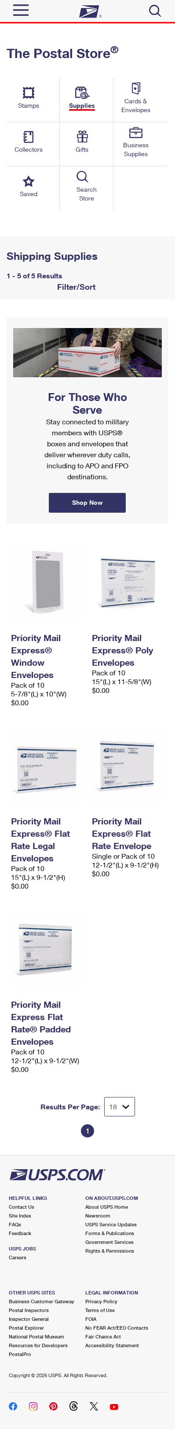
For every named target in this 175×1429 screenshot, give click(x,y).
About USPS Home (106, 1207)
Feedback (20, 1233)
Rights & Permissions (109, 1251)
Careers (17, 1257)
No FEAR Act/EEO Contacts (116, 1328)
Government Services (109, 1242)
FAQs (15, 1224)
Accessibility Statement (112, 1345)
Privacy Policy (101, 1301)
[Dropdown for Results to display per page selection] (119, 1106)
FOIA (90, 1319)
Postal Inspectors (29, 1310)
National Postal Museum (36, 1336)
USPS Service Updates (111, 1224)
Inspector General (29, 1319)
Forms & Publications (109, 1233)
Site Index (20, 1215)
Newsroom (97, 1215)
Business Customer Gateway (41, 1301)
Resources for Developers (38, 1345)
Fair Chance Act (103, 1336)
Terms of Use (100, 1310)
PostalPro (20, 1354)
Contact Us (21, 1207)
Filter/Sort (75, 287)
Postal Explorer (26, 1328)
